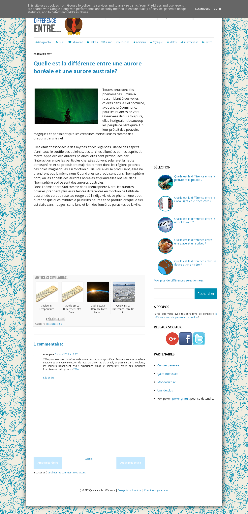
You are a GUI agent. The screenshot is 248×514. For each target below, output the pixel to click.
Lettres (94, 42)
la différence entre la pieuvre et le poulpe (185, 315)
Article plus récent (48, 462)
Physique (158, 42)
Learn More (202, 9)
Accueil (89, 458)
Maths (173, 42)
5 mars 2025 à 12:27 (66, 354)
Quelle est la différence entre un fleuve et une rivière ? (195, 262)
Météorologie (54, 323)
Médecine (123, 42)
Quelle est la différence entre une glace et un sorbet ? (193, 241)
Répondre (48, 377)
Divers (208, 42)
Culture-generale (168, 365)
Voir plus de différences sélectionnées (179, 280)
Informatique (191, 42)
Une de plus (165, 390)
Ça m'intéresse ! (167, 374)
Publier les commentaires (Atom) (67, 472)
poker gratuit (181, 398)
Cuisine (108, 42)
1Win (76, 369)
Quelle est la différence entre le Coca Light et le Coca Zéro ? (194, 199)
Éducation (77, 42)
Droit (60, 42)
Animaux (141, 42)
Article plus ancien (130, 462)
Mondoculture (166, 382)
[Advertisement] (89, 243)
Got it (217, 9)
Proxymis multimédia (129, 490)
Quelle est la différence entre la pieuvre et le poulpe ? (194, 178)
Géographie (44, 42)
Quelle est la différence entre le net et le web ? (194, 220)
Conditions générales (156, 490)
